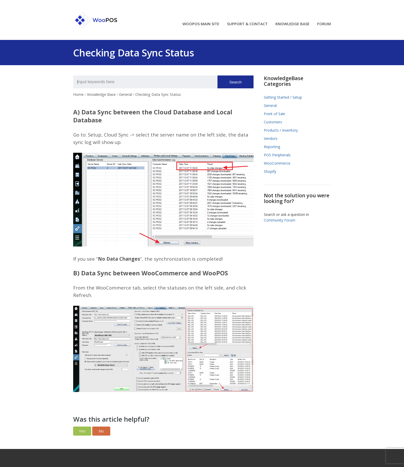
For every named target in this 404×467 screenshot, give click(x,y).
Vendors (270, 138)
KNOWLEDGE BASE (292, 24)
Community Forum (279, 220)
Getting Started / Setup (283, 97)
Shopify (270, 171)
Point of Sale (274, 113)
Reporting (272, 146)
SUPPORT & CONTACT (247, 24)
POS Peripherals (277, 154)
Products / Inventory (281, 130)
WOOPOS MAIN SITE (200, 24)
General (270, 105)
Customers (273, 122)
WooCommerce (277, 163)
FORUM (324, 24)
